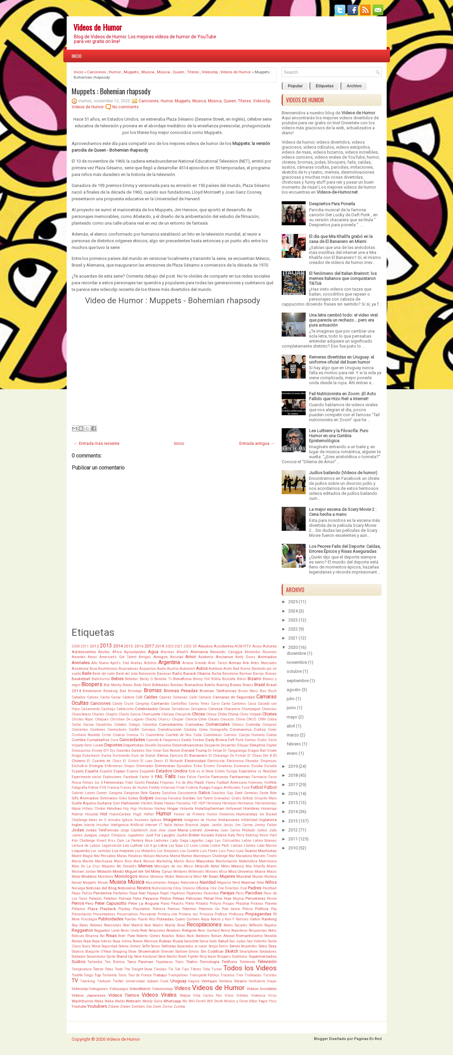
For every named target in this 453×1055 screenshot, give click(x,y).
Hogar (172, 808)
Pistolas (257, 903)
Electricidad (195, 760)
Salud (223, 941)
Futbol (257, 787)
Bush (272, 691)
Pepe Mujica (234, 898)
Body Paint (142, 685)
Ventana (225, 981)
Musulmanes (156, 882)
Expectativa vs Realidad (257, 771)
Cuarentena (155, 735)
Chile (222, 714)
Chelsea (167, 714)
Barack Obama (196, 673)
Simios (194, 951)
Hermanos (245, 803)
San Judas (237, 941)
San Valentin (257, 941)
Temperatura (82, 969)
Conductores (117, 729)
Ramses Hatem (248, 919)
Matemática (248, 861)
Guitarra (104, 803)
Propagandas (258, 913)
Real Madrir (153, 925)
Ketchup (252, 835)
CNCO (251, 719)
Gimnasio (108, 798)
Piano (165, 903)
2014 (118, 645)
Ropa (87, 941)
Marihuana (103, 861)
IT (160, 825)
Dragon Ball (257, 750)
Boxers (248, 685)
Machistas (267, 850)
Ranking (269, 919)
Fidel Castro (135, 782)
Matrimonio (268, 861)
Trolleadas (253, 975)
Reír (143, 930)
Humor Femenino (220, 814)
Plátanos (78, 909)
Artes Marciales (263, 663)
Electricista (216, 761)
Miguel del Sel (137, 871)
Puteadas (165, 919)
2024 (293, 610)
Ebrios (162, 755)
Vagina (193, 981)
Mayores (108, 866)
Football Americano (232, 782)
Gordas (188, 798)
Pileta (189, 903)
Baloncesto (147, 673)
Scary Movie (91, 946)
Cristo (106, 735)
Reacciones (112, 925)
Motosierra (184, 876)
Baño (177, 673)
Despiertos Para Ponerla (332, 203)
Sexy (272, 946)
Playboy (124, 909)
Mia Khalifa (255, 866)
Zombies (138, 1006)
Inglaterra (268, 819)
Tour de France (140, 975)
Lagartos (197, 840)
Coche (76, 724)
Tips (185, 969)
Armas (235, 662)
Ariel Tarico (217, 663)
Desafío (150, 745)
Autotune (215, 668)
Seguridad (109, 946)
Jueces (77, 835)
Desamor (164, 745)
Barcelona (230, 673)
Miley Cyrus (161, 871)
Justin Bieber (188, 835)
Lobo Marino (267, 845)
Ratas (83, 925)
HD (194, 803)
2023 (293, 619)
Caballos (79, 697)
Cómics (238, 724)
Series (234, 946)
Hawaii (169, 803)
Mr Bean (210, 876)
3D (195, 646)
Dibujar (243, 745)
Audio (161, 668)
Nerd (236, 882)
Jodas (78, 829)
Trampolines (178, 975)
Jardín (216, 825)
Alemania (199, 651)
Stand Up (124, 956)
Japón (204, 825)
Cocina (88, 724)
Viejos (185, 995)
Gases (154, 792)
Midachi (104, 871)
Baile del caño (103, 673)
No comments (125, 107)
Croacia (119, 735)
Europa (231, 771)
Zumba (179, 1006)
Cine (202, 719)
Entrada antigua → (257, 443)
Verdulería (257, 981)
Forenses (255, 782)
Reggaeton (82, 930)
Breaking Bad (114, 691)
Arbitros (150, 663)
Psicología (89, 919)
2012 (94, 646)
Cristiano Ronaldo (86, 735)
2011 (85, 646)
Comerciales (218, 724)
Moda (76, 876)
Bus (263, 691)
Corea (203, 729)
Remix (225, 930)
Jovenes (211, 830)
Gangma (115, 793)
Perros (78, 903)
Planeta (271, 903)
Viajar (272, 981)
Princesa (206, 914)
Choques (102, 719)
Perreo (272, 898)
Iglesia (127, 820)
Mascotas (205, 861)
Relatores (173, 930)
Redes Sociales (235, 925)
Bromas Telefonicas (218, 690)
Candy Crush (123, 703)
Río (102, 936)
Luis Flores (209, 851)
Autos (202, 668)
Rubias (165, 941)
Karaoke (207, 835)
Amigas (145, 657)
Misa (223, 871)
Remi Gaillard (209, 930)
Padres (254, 887)
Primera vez (188, 914)
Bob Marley (112, 685)
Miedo (118, 871)
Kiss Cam (116, 840)
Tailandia (94, 962)
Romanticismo (249, 935)
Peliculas (194, 898)
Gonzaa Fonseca (168, 798)
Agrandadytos (135, 652)
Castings (108, 709)
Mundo (257, 876)
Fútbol (270, 787)
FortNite (270, 782)
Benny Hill (201, 679)
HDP (201, 803)
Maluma (162, 856)
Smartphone (249, 951)
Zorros (167, 1006)
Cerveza (215, 708)
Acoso (257, 646)
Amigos (160, 656)
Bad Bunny (241, 668)
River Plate (126, 936)
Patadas (95, 898)
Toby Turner (212, 969)
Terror (98, 969)
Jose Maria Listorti (184, 830)
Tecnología (209, 961)
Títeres (193, 72)
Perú (89, 903)
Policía (247, 909)
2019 (293, 766)
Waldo (120, 1001)
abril (291, 725)
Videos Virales (159, 995)
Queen (178, 72)
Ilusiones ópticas (148, 820)
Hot (103, 813)
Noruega (78, 888)
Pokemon (189, 909)
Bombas (176, 685)
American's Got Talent (117, 657)
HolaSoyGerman (209, 808)
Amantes (79, 657)
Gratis (236, 798)
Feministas (114, 782)
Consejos (148, 729)
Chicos (211, 714)
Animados (267, 656)
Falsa (191, 777)
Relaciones (157, 930)
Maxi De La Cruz (86, 866)
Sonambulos (96, 956)
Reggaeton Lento (107, 930)
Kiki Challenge (83, 840)
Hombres (251, 808)
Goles (133, 798)
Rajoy (205, 919)
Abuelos (205, 646)
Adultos (104, 652)
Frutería (192, 787)
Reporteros (239, 930)
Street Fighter (188, 956)
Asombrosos (108, 668)
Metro (225, 866)
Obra (177, 888)
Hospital (91, 814)
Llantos (250, 845)
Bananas (164, 673)
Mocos (272, 871)
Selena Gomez (130, 946)
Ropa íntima (122, 941)
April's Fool (119, 663)
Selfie (146, 946)
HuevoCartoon (120, 814)
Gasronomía (187, 793)
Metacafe (202, 866)
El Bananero (195, 755)
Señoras (168, 946)
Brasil (259, 684)
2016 (139, 646)
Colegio (134, 724)
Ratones (96, 925)
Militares (180, 871)
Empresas (269, 761)
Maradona (244, 856)
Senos (155, 946)
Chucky (151, 719)
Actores (270, 646)
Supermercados (263, 956)
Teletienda (247, 962)
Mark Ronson (144, 861)
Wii (184, 1001)
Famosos (219, 776)
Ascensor (80, 668)
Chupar (178, 719)
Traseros (227, 975)
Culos (271, 734)
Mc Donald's (127, 866)
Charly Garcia (130, 714)
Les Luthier (133, 845)
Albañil (182, 652)
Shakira (78, 951)
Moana (260, 871)
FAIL (159, 776)
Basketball (81, 678)
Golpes (146, 797)
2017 (149, 645)
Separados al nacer (192, 946)
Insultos (102, 825)
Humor (115, 72)
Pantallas (120, 893)
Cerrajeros (199, 709)
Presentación (82, 914)
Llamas (237, 845)
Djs (112, 750)
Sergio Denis (218, 946)
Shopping (120, 951)
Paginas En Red (368, 1039)
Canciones (96, 72)
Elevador (252, 761)
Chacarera (232, 709)
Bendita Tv (163, 679)
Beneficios (182, 678)
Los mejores (123, 850)
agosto (294, 689)
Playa (93, 908)
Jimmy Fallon (265, 825)
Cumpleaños (98, 739)
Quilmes (193, 919)
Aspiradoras (128, 668)
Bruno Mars (248, 691)
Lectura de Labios (86, 845)
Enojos (129, 766)
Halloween (130, 803)
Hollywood (234, 808)
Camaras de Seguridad (234, 697)
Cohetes (120, 724)
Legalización (112, 845)
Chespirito (183, 714)
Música (163, 72)
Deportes (113, 744)
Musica (147, 72)
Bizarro (254, 678)
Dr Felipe (215, 750)
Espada (78, 771)
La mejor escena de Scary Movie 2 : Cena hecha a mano (342, 512)
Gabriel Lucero (83, 793)
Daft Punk (235, 740)
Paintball (270, 888)
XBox (253, 1001)
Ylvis (273, 1001)
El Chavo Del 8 (259, 755)
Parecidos (211, 893)
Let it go (150, 845)
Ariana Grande (194, 663)
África (117, 652)
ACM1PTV (243, 646)
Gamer (101, 793)
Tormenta (109, 975)
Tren (239, 975)
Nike (260, 882)
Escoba (257, 766)
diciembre (296, 653)
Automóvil (187, 668)
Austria (173, 668)
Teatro (191, 961)
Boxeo (235, 684)
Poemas (174, 909)
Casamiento (90, 709)
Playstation (141, 909)
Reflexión (256, 925)
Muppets (131, 72)
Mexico (237, 866)
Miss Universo (241, 871)
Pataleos (110, 898)
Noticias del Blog (101, 888)
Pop (274, 909)
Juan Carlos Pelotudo (237, 830)
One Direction (228, 888)
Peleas (178, 898)
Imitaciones (228, 819)
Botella (209, 685)
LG (186, 845)
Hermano (229, 803)
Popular (295, 86)
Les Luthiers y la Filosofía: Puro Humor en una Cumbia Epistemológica (338, 435)
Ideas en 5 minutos (104, 820)
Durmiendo (121, 755)
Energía (96, 765)
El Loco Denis (151, 761)
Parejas (227, 892)
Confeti (134, 729)
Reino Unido (130, 930)
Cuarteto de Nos (178, 735)
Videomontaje (162, 989)
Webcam (133, 1001)
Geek (239, 793)
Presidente (148, 914)
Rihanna (91, 936)
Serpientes (249, 946)
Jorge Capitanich (134, 830)
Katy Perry (236, 835)
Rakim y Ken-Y (222, 919)
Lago (209, 840)
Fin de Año (184, 782)
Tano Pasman (140, 961)
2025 (188, 646)
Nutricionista (162, 888)
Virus (272, 995)
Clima (240, 719)
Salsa (204, 941)
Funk (246, 787)
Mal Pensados (105, 856)
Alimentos (252, 652)
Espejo (119, 771)
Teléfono (229, 961)
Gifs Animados (85, 798)
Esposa (132, 771)
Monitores (105, 876)
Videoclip (210, 72)
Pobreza (159, 909)
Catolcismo (125, 709)
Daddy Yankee (192, 740)
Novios (144, 887)
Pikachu (177, 903)
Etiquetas (325, 86)
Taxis (179, 962)
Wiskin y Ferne (236, 1001)
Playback (108, 908)
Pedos (165, 898)
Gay (230, 793)
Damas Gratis (256, 740)
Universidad (135, 981)
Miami (272, 866)
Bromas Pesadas (181, 690)
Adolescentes (84, 651)
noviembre (297, 662)
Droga (76, 755)
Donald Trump (194, 750)
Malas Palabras (129, 856)
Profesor (221, 914)
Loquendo (81, 850)
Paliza (87, 893)
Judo (273, 830)
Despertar (228, 745)
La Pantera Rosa (139, 840)
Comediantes (171, 724)
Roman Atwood (222, 936)
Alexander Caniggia (226, 652)
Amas (92, 657)
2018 (159, 646)
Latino (246, 840)
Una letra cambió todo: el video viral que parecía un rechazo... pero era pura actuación (343, 320)
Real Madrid (133, 925)
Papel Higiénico (172, 893)
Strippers (224, 956)
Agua (153, 651)
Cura (114, 740)
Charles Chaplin (105, 714)
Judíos (262, 830)
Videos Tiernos (123, 995)
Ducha (106, 755)
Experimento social (87, 777)
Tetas (109, 969)
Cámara (204, 697)
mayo (292, 716)
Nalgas (173, 882)
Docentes (123, 750)
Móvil (197, 876)
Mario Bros (123, 861)
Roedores (203, 936)
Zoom (157, 1006)
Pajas (76, 893)
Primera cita (167, 914)
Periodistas (255, 898)
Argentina (169, 662)
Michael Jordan (84, 871)
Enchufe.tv (80, 766)
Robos (180, 936)
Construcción (170, 729)
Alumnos (270, 652)
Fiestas (152, 782)
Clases (213, 719)
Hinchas (114, 808)
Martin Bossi (184, 861)
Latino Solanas (265, 840)
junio (291, 707)
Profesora (236, 914)
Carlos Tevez (199, 703)
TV (75, 981)
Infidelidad (249, 820)
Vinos (229, 995)
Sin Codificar (212, 951)
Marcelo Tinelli (264, 856)
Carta (225, 703)
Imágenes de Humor (200, 820)
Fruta (180, 787)
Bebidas (131, 679)
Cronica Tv (135, 735)
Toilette (77, 975)
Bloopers (91, 684)
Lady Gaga (179, 840)
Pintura (215, 903)
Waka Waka (104, 1001)
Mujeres (227, 876)
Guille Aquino (84, 803)
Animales (81, 662)
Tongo (88, 975)
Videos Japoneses (89, 995)
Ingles (77, 824)
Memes (145, 865)
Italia (168, 825)
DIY (106, 750)
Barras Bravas (264, 673)
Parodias (253, 892)
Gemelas (251, 793)
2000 (76, 646)
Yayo (262, 1001)
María (76, 861)
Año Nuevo (100, 663)
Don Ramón (171, 750)
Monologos (126, 876)
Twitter (118, 981)
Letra (162, 845)
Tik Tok (174, 969)
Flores (210, 782)
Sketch (231, 951)
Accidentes (224, 646)
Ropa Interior (102, 941)
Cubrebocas (212, 735)
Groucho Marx (265, 798)
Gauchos (218, 793)
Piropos (228, 903)
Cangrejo (142, 703)
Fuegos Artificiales (226, 787)
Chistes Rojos (83, 719)
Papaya (153, 893)
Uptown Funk (157, 981)
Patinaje (125, 898)
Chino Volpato (250, 714)
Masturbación (226, 861)
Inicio (77, 56)
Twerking (87, 981)
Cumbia (79, 739)
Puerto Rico (146, 919)
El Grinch (131, 761)
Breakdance (92, 691)
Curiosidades (132, 739)
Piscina (242, 903)
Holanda (186, 808)
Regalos (270, 925)
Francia (113, 787)
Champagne (250, 709)
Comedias (194, 724)
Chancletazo (81, 714)
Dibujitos (257, 745)
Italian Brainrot (186, 825)
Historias (145, 808)
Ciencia (191, 719)
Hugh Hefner (143, 814)
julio (291, 698)
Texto (119, 969)
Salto (213, 941)
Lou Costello (189, 851)
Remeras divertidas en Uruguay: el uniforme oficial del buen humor (341, 360)
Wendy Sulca (152, 1001)
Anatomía (205, 657)
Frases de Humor (134, 787)
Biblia (216, 679)
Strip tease (208, 956)
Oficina (202, 888)
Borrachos (194, 684)
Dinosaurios (81, 750)
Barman (245, 673)
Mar (232, 856)
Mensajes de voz (168, 866)
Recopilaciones (204, 925)
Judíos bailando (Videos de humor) (343, 472)
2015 (128, 646)
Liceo (194, 845)
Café (139, 697)
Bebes (117, 678)
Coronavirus (241, 729)
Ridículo (78, 936)
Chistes (269, 713)
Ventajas (209, 981)
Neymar (248, 882)
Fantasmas (240, 776)
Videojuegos (118, 989)
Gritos (247, 798)
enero (292, 753)
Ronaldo (270, 936)
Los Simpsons (168, 851)
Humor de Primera (189, 814)
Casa (252, 703)
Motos (169, 876)
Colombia (149, 724)
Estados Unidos (171, 770)
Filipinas (167, 782)
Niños (271, 882)
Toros (122, 975)
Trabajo (160, 975)
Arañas (136, 663)
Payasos (150, 898)
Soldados (79, 956)
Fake (181, 777)
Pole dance (231, 909)
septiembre (298, 680)
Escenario (241, 766)
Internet (151, 825)
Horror (77, 814)
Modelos (89, 876)
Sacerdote (191, 941)
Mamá (175, 856)
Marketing (164, 861)
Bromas (153, 690)
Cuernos (230, 735)
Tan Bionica (115, 962)
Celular (164, 709)
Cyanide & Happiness (163, 740)
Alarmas (167, 652)
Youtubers (97, 1006)
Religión (189, 930)
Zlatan (125, 1006)
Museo (103, 882)
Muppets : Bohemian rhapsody (111, 91)
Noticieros (127, 888)
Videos (182, 988)
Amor (190, 656)
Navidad (208, 882)
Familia (204, 777)
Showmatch (149, 951)
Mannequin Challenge (210, 856)
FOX (102, 787)
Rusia (178, 941)
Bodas (128, 685)
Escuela (270, 766)
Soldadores (268, 951)
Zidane (113, 1006)
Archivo (354, 86)
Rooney (77, 941)
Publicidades (110, 918)
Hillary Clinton (93, 808)
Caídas (150, 696)
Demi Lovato (93, 745)
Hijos (76, 808)
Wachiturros (82, 1001)
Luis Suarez (246, 850)
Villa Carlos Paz (207, 995)
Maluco (149, 856)
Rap (75, 925)
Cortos (260, 729)
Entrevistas (165, 765)
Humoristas (246, 814)
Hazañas (183, 803)
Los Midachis (145, 851)
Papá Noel (137, 893)
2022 (293, 628)
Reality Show (175, 925)
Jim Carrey (244, 825)
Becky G (146, 679)
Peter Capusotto (111, 903)
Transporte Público (204, 975)
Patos (137, 898)
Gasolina (169, 793)
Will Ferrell (197, 1001)
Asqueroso (147, 668)
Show (132, 951)
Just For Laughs (160, 835)
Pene (218, 898)
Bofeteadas (160, 685)
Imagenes (172, 819)
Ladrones (161, 840)
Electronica (235, 761)
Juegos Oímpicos (112, 835)
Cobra (272, 719)
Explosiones (112, 777)
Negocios (224, 882)
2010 (293, 847)
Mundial (243, 876)
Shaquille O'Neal (98, 951)
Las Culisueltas (227, 840)
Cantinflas (179, 703)
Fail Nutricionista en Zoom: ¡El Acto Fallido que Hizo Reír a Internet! (342, 396)
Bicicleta (228, 679)
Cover (272, 729)
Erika (198, 766)
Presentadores (104, 914)
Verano (240, 981)
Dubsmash (91, 755)
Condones (97, 729)
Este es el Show (201, 771)
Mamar (186, 856)
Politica (261, 908)
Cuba (197, 735)
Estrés (220, 771)
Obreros (188, 888)
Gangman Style (136, 793)
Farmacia (259, 777)
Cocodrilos (104, 724)
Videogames (98, 989)
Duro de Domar (143, 755)
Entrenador (144, 766)
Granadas (222, 798)
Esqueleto (147, 771)
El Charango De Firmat (227, 755)
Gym (116, 803)
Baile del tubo (127, 673)
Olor (213, 888)
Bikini (241, 679)
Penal (209, 898)
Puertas (131, 919)
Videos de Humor (97, 27)
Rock (190, 936)
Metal (215, 866)
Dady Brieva (216, 739)
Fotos (93, 787)
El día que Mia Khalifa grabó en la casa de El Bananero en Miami (341, 239)
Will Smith (215, 1001)
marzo (293, 734)
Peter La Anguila (143, 903)
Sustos (78, 961)
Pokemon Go (209, 909)
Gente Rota (267, 793)
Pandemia (102, 893)
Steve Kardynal (145, 956)
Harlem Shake (152, 803)
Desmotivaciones (187, 745)
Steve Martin (167, 956)
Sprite (111, 956)
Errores (209, 766)
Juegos (90, 835)
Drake (272, 750)
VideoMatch (140, 988)
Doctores (138, 750)
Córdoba (190, 729)
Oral (243, 888)
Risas (111, 935)
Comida (253, 724)
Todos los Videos (250, 968)
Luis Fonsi (227, 851)
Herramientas (266, 803)
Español (106, 771)
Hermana (213, 803)
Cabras (93, 697)
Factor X (146, 777)
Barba (216, 673)
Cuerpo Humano (252, 735)
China (233, 714)
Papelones (194, 893)
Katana (221, 835)
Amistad (176, 657)
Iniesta (89, 825)
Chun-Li (164, 719)
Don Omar (154, 750)
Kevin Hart (268, 835)
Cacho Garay (110, 697)
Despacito (212, 745)
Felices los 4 (92, 782)
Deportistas (133, 745)
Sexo (262, 946)
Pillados (202, 903)
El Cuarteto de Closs (104, 761)
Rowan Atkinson (145, 941)
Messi (188, 866)
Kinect (101, 840)
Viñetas (242, 995)
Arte (246, 663)
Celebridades (146, 708)
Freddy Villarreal (162, 787)
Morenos (157, 876)
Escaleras (224, 766)
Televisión (267, 961)
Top (97, 975)
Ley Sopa (176, 845)
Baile (86, 673)
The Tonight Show (138, 969)
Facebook (130, 777)
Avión (227, 668)
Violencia (258, 995)
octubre (294, 671)
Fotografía (79, 787)
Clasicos (227, 719)
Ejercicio (176, 755)
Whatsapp (172, 1001)
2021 (178, 646)
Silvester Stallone (174, 951)
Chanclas (269, 709)
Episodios (184, 766)
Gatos (204, 792)
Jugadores (135, 835)
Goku (123, 798)
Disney (97, 750)
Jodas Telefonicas (102, 830)
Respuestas (258, 930)
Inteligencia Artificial (127, 825)
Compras (269, 724)
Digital (271, 745)
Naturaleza (189, 882)
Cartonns (239, 703)
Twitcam (104, 981)
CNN (262, 719)
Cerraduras (181, 709)
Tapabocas (164, 962)
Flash (199, 782)
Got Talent (205, 798)
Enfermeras (114, 766)
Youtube (79, 1006)
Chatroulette (151, 714)
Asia (93, 668)
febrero (294, 743)
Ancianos (224, 656)
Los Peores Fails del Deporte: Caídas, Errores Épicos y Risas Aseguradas (345, 549)
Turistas (270, 975)
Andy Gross (245, 657)
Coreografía (219, 729)
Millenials (196, 871)
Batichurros (101, 679)
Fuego (204, 787)
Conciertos (80, 729)
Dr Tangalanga (235, 750)
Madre (77, 856)
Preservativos (127, 914)
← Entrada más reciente (96, 443)
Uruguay (178, 980)
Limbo (204, 845)
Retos (272, 930)
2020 (169, 646)
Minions (211, 871)
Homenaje (269, 808)
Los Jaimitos (101, 851)
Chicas (198, 713)
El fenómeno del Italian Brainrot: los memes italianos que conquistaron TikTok (343, 278)
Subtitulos (239, 956)
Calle (193, 697)
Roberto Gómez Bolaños (155, 936)
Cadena (128, 697)
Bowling (222, 685)
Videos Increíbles (262, 988)
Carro (215, 703)
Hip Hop (130, 808)
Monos (144, 876)
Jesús (228, 825)
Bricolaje (135, 691)
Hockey (160, 808)
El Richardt (174, 761)
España (91, 771)
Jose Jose (157, 830)
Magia (88, 856)
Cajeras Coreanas (173, 697)
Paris (240, 893)
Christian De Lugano (126, 719)
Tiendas (160, 969)
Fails (170, 776)
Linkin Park (219, 845)
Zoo (149, 1006)
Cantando (160, 703)
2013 (106, 646)
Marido (87, 861)
